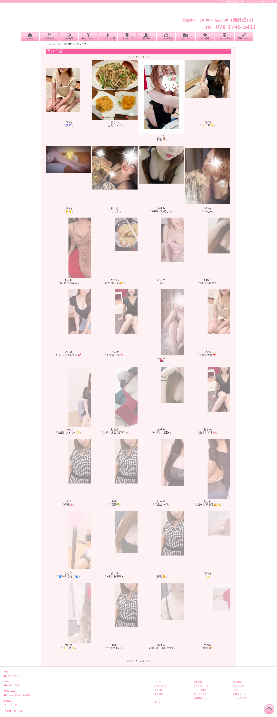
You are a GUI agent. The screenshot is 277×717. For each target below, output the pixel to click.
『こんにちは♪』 (115, 648)
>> (149, 57)
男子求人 (158, 702)
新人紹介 (146, 36)
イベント (185, 36)
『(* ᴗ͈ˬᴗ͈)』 (207, 211)
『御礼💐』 (161, 139)
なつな (161, 136)
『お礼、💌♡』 (114, 125)
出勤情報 (49, 36)
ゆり (68, 501)
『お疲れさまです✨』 (68, 432)
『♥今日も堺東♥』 (208, 283)
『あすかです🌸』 (115, 355)
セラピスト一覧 (108, 36)
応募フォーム (244, 36)
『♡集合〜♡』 (161, 504)
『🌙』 (207, 576)
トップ (30, 36)
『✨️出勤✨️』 (207, 125)
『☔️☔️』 (68, 125)
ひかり (161, 501)
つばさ (208, 122)
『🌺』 (161, 360)
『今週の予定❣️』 (208, 355)
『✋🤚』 (68, 211)
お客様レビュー (201, 698)
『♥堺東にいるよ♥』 (161, 211)
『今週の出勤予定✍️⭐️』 (207, 504)
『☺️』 (161, 283)
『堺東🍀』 (115, 504)
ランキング (127, 36)
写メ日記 (68, 44)
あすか (115, 351)
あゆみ (161, 208)
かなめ (68, 573)
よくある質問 (239, 698)
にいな (68, 122)
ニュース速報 (166, 36)
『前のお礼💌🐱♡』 (115, 283)
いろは (68, 351)
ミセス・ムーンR (52, 44)
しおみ (115, 429)
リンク (157, 698)
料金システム (88, 36)
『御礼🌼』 (161, 576)
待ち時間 (69, 36)
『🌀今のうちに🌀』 (68, 576)
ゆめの (68, 429)
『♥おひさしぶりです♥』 (161, 648)
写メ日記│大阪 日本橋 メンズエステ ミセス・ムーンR (249, 1)
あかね (115, 122)
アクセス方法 (224, 36)
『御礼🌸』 (69, 504)
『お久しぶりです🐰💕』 (68, 355)
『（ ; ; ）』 (115, 211)
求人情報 (205, 36)
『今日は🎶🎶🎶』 (68, 283)
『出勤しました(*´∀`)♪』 (114, 432)
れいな (68, 208)
